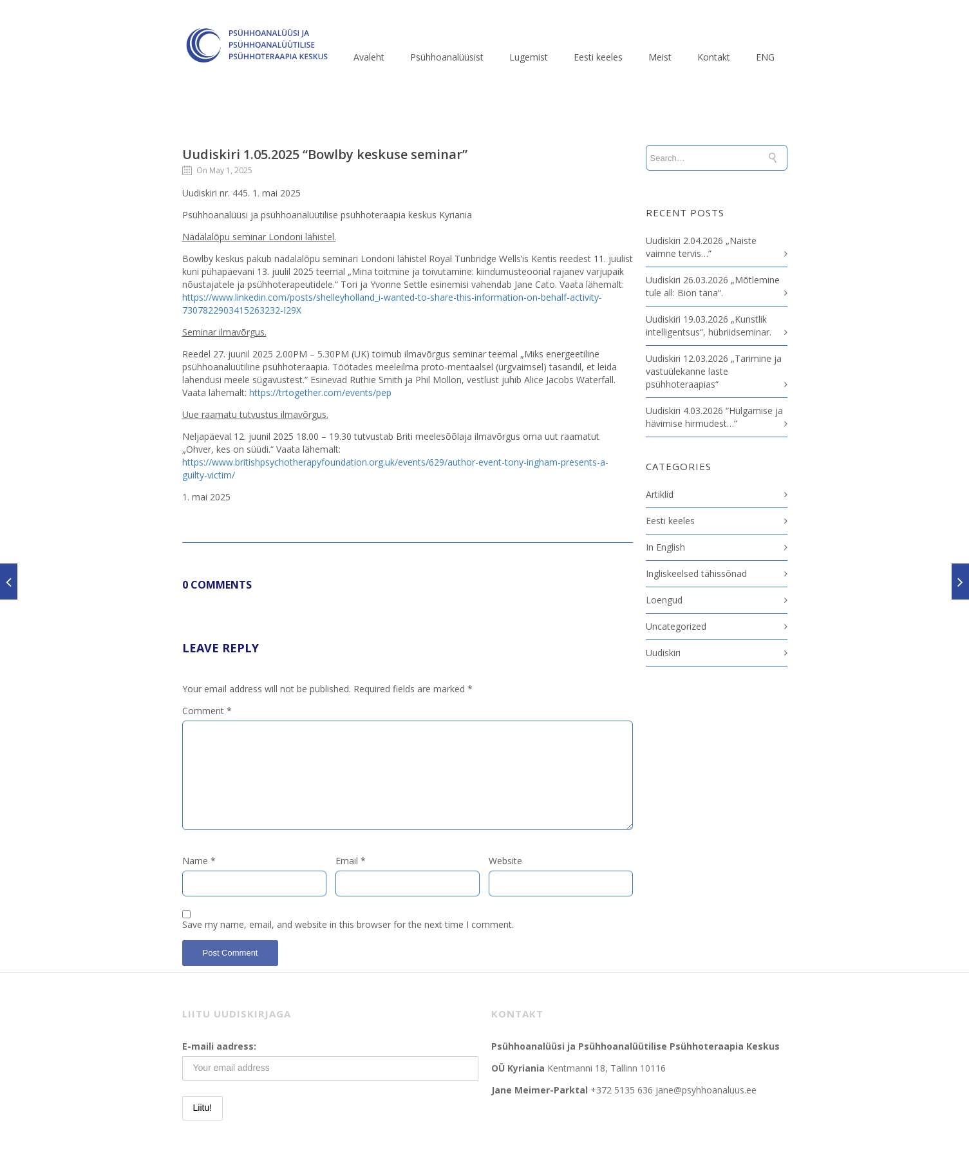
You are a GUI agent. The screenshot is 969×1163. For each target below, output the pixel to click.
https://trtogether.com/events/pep (320, 392)
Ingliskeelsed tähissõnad (696, 573)
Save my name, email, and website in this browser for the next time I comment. (348, 924)
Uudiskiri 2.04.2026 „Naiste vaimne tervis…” (701, 247)
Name (199, 861)
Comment (207, 710)
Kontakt (713, 57)
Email (350, 861)
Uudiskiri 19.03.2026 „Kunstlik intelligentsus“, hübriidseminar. (708, 325)
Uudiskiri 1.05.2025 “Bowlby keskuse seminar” (324, 154)
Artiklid (659, 494)
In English (665, 547)
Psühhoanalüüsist (447, 57)
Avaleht (368, 57)
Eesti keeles (598, 57)
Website (505, 861)
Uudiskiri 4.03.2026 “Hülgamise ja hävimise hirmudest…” (714, 417)
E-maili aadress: (219, 1046)
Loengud (664, 600)
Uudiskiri (663, 653)
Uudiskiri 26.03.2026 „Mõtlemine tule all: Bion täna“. (713, 286)
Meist (660, 57)
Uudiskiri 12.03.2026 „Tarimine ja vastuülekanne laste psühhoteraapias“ (714, 371)
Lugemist (528, 57)
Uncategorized (676, 626)
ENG (765, 57)
